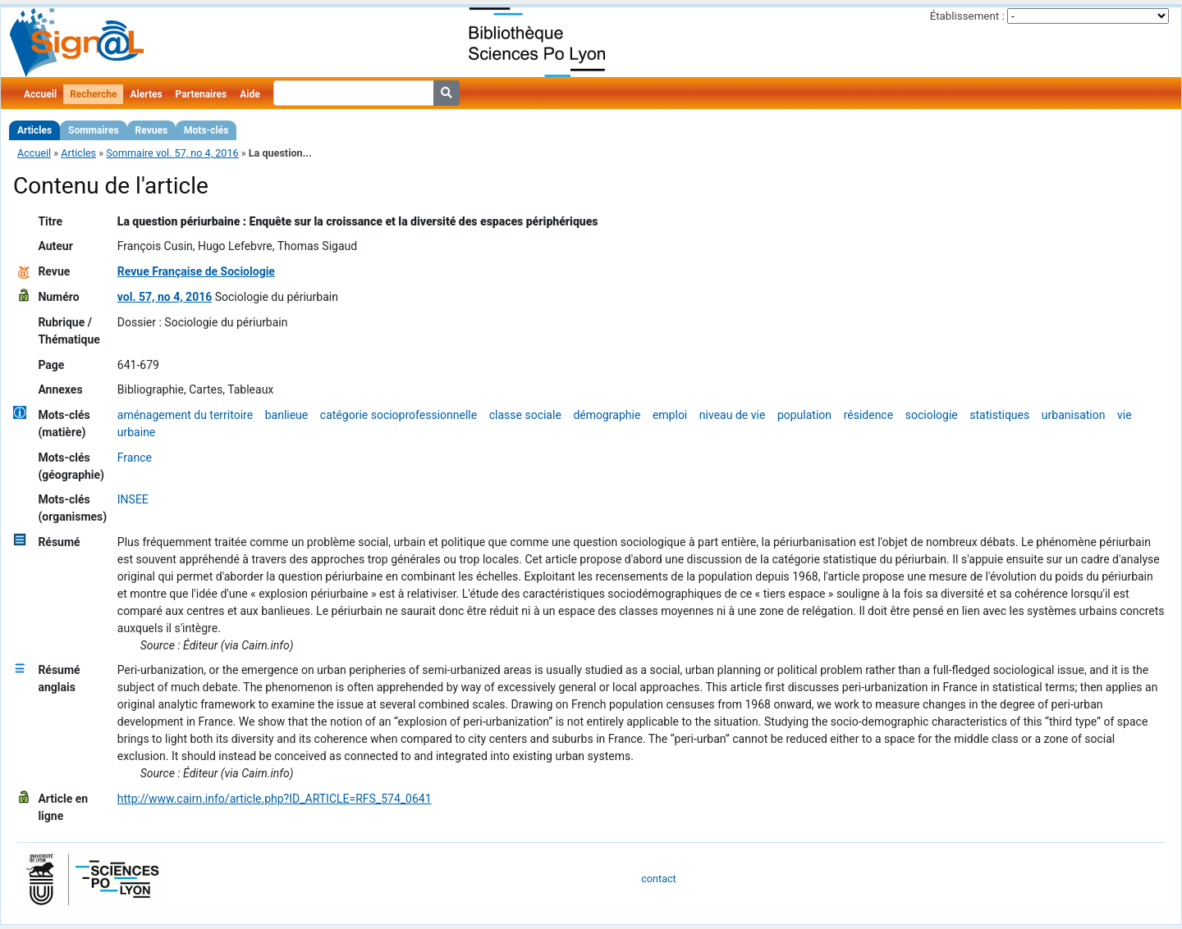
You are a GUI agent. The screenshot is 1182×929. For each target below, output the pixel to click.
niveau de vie (732, 414)
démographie (606, 414)
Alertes (146, 94)
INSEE (133, 499)
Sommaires (93, 130)
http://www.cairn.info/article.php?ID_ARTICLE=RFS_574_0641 (274, 798)
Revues (151, 130)
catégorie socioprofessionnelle (398, 414)
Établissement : (967, 16)
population (804, 414)
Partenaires (201, 94)
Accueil (40, 94)
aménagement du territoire (185, 414)
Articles (34, 130)
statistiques (999, 414)
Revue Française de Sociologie (196, 271)
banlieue (287, 414)
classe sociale (525, 414)
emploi (670, 414)
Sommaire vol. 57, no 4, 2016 (172, 153)
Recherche (93, 94)
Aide (249, 94)
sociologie (931, 414)
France (134, 457)
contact (658, 878)
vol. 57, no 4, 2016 (164, 296)
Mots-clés (206, 130)
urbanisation (1074, 414)
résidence (868, 414)
